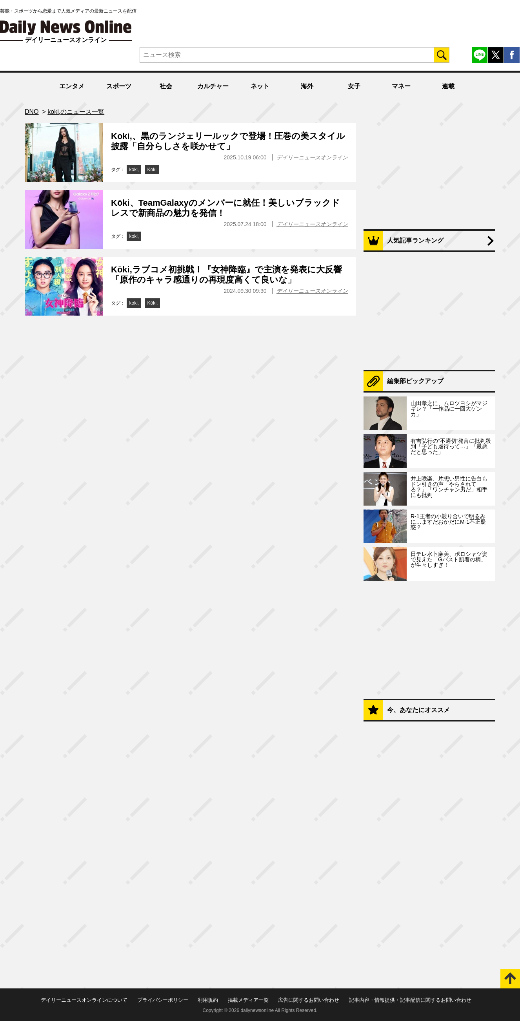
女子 (354, 86)
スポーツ (118, 86)
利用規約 (208, 1000)
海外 (307, 86)
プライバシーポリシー (162, 1000)
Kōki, (152, 303)
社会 (166, 86)
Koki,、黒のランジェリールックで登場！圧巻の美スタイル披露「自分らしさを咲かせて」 (228, 141)
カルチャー (213, 86)
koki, (134, 169)
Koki (151, 169)
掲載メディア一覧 (248, 1000)
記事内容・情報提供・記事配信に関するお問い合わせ (410, 1000)
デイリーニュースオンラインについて (84, 1000)
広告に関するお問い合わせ (308, 1000)
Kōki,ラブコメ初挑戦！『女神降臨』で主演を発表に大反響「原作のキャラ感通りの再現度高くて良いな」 (226, 275)
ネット (260, 86)
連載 (448, 86)
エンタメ (71, 86)
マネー (401, 86)
